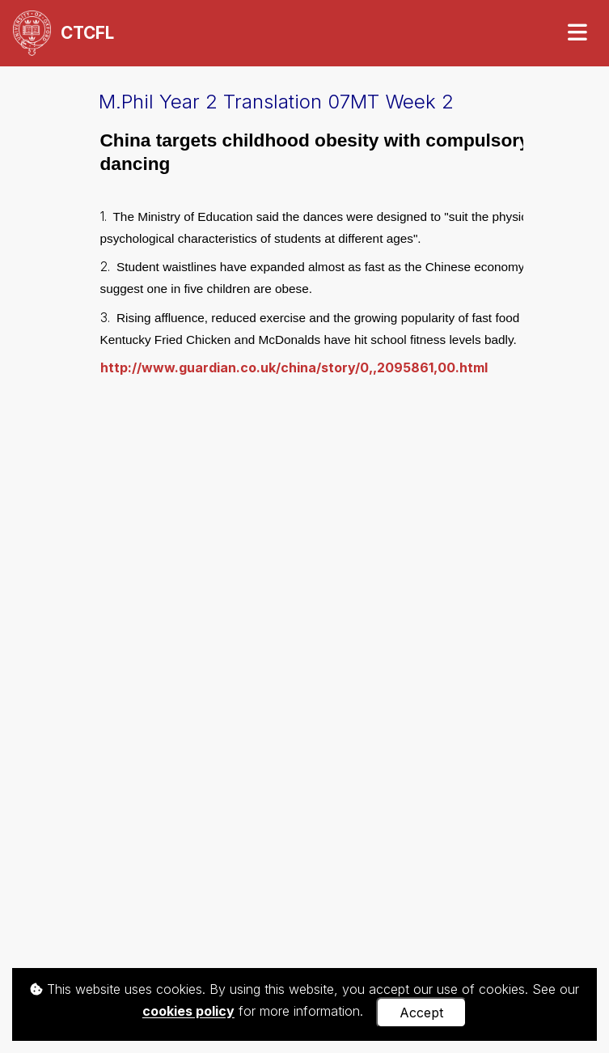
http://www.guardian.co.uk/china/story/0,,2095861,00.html (294, 367)
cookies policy (188, 1012)
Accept (421, 1012)
